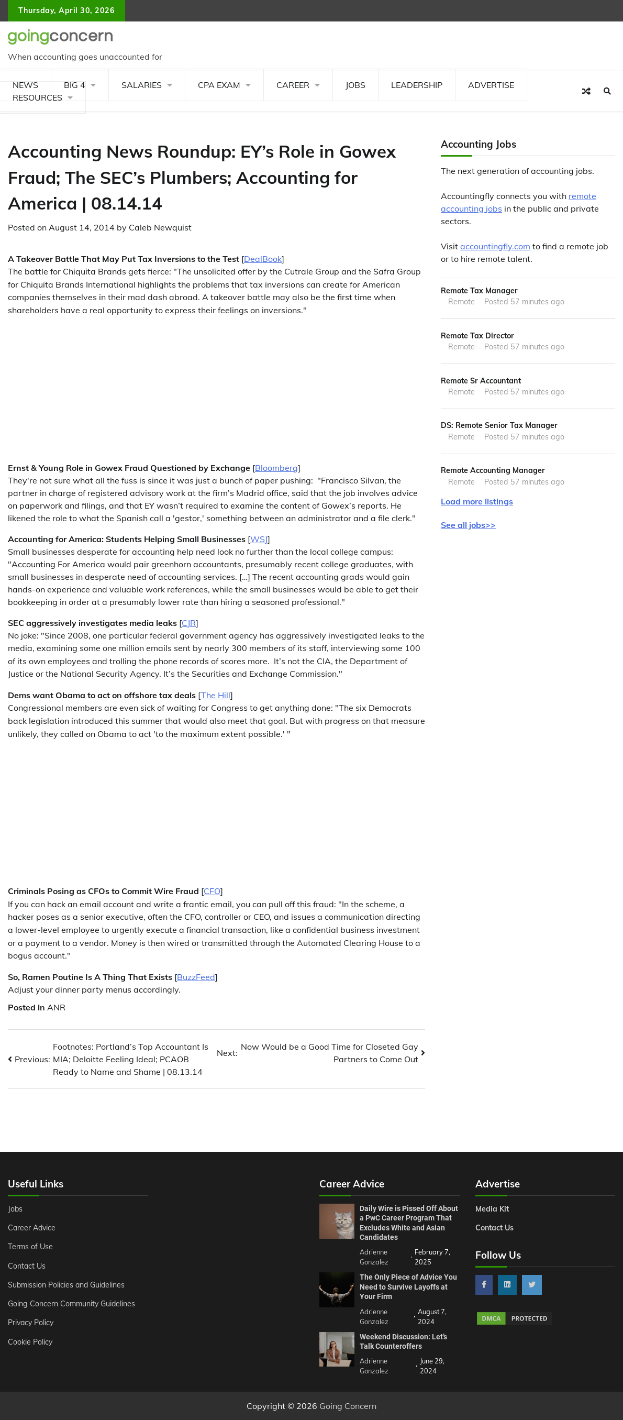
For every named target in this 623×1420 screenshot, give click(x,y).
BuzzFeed (196, 977)
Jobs (355, 85)
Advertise (491, 85)
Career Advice (32, 1227)
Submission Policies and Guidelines (67, 1285)
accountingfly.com (495, 246)
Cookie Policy (30, 1342)
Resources (37, 97)
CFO (212, 891)
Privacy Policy (31, 1322)
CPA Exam (219, 85)
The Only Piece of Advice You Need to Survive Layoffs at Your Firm (408, 1287)
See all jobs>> (468, 525)
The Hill (215, 695)
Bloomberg (276, 468)
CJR (189, 623)
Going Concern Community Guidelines (72, 1303)
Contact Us (27, 1266)
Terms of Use (30, 1246)
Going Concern (347, 1406)
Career (292, 85)
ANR (56, 1007)
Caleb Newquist (160, 227)
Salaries (141, 85)
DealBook (263, 259)
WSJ (259, 539)
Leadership (416, 85)
